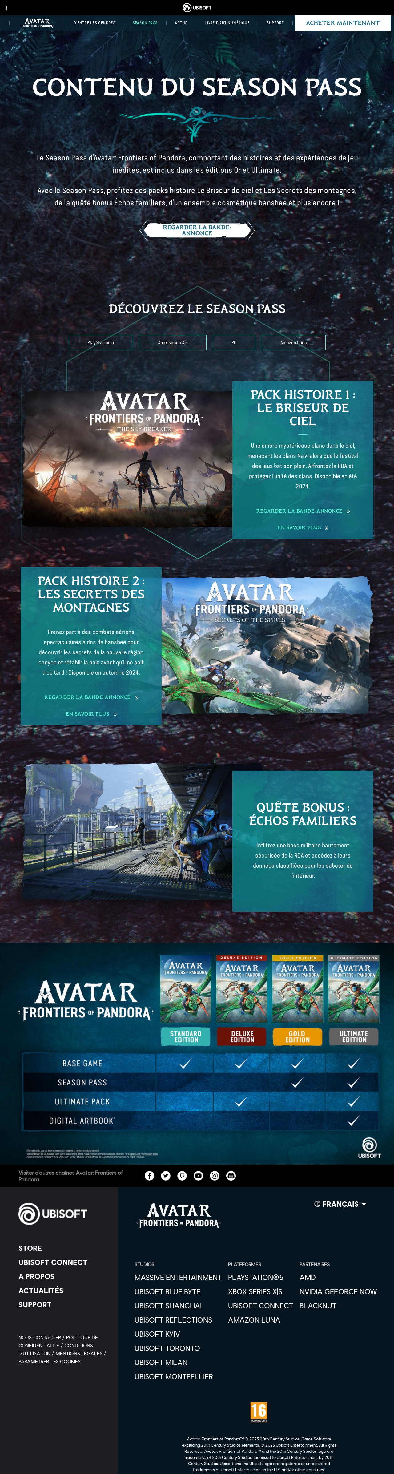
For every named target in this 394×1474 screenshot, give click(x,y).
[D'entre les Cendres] (94, 23)
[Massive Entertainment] (178, 1277)
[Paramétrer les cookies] (49, 1361)
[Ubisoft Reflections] (178, 1320)
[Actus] (181, 23)
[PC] (234, 342)
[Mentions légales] (81, 1353)
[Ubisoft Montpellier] (178, 1376)
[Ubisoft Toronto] (178, 1348)
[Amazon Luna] (294, 342)
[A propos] (62, 1276)
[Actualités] (62, 1290)
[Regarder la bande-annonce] (197, 230)
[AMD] (338, 1277)
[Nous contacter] (42, 1337)
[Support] (275, 23)
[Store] (62, 1248)
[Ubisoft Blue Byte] (178, 1291)
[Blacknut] (338, 1306)
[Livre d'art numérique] (227, 23)
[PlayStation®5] (260, 1277)
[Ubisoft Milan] (178, 1362)
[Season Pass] (145, 23)
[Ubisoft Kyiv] (178, 1334)
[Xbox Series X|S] (173, 342)
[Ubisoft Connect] (62, 1262)
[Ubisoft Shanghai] (178, 1306)
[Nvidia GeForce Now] (338, 1291)
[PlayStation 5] (101, 342)
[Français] (340, 1205)
